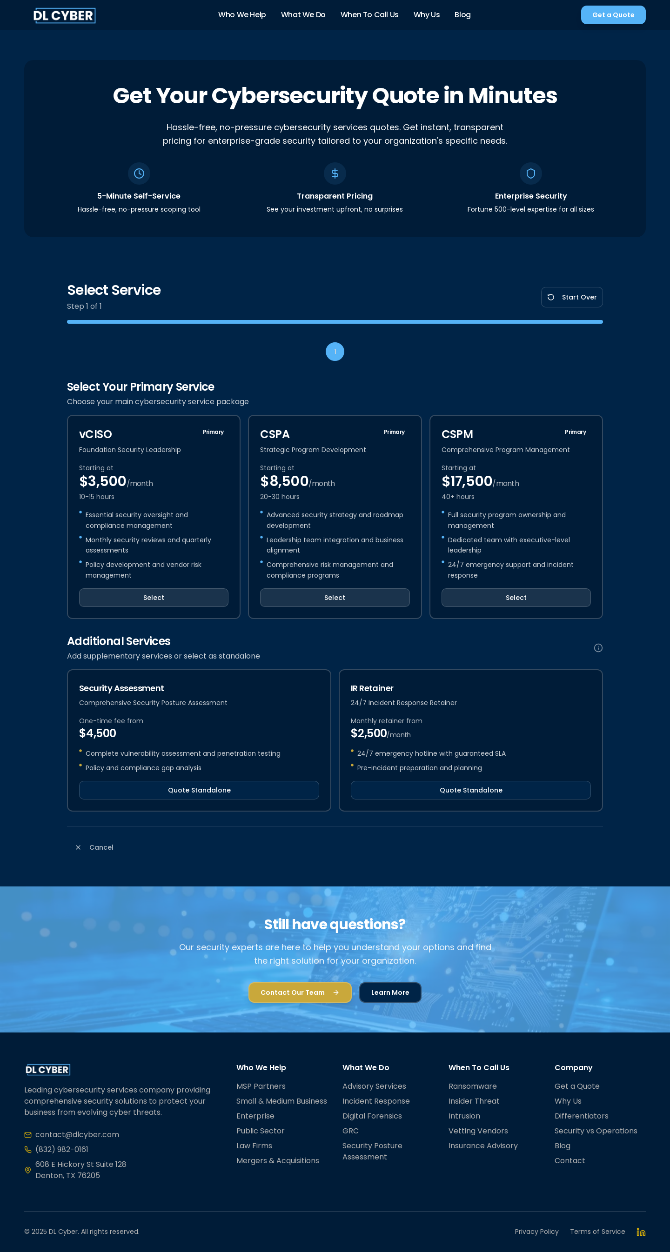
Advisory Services (374, 1086)
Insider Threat (474, 1101)
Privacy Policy (537, 1231)
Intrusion (464, 1116)
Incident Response (376, 1101)
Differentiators (582, 1116)
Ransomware (473, 1086)
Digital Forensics (372, 1116)
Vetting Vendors (478, 1130)
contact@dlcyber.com (77, 1134)
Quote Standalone (199, 790)
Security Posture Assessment (372, 1151)
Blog (462, 14)
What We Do (303, 14)
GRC (350, 1130)
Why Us (427, 14)
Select (153, 597)
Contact (570, 1160)
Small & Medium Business (281, 1101)
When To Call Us (370, 14)
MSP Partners (261, 1086)
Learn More (390, 992)
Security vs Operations (596, 1130)
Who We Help (242, 14)
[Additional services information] (598, 648)
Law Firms (254, 1145)
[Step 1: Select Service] (335, 351)
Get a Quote (613, 15)
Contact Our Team (300, 992)
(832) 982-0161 (61, 1149)
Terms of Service (597, 1231)
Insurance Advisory (483, 1145)
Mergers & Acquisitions (277, 1160)
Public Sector (260, 1130)
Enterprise (255, 1116)
